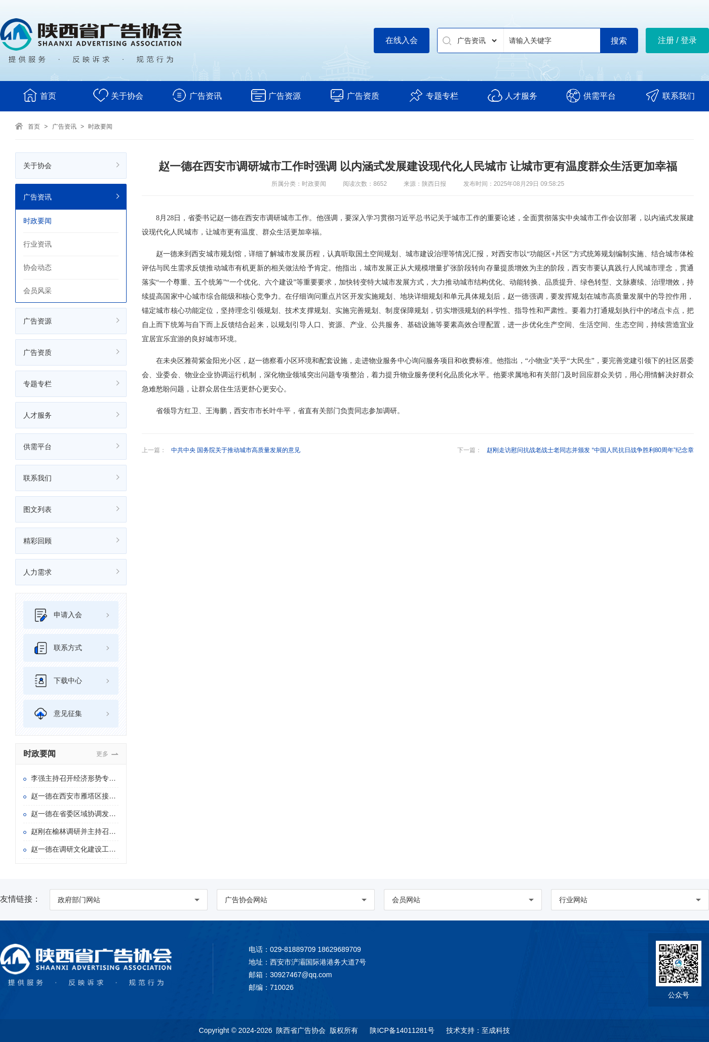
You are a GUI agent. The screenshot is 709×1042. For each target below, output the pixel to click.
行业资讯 (37, 244)
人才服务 (512, 95)
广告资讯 (197, 95)
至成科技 (496, 1030)
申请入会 (57, 615)
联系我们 (670, 95)
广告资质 (354, 95)
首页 (39, 95)
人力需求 (37, 572)
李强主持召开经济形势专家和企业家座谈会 (75, 778)
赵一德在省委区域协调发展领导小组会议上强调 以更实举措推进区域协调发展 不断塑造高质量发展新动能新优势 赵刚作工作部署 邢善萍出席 (75, 814)
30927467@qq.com (301, 975)
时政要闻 (100, 126)
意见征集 (57, 714)
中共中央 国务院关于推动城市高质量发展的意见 (235, 450)
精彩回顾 (37, 541)
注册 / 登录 (677, 40)
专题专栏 (433, 95)
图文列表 (37, 509)
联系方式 (57, 648)
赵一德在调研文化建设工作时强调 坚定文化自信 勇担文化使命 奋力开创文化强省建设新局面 (75, 849)
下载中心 (57, 681)
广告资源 (276, 95)
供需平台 (591, 95)
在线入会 (401, 40)
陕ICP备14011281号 (402, 1030)
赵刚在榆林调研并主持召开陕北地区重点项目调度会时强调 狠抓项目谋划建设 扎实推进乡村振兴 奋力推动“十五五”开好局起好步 (75, 831)
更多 (102, 753)
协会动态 (37, 267)
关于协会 (118, 95)
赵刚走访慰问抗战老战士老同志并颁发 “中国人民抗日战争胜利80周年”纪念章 (590, 450)
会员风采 (37, 291)
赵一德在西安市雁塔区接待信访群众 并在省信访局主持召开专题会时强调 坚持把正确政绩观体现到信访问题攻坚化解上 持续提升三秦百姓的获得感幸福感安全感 (75, 796)
